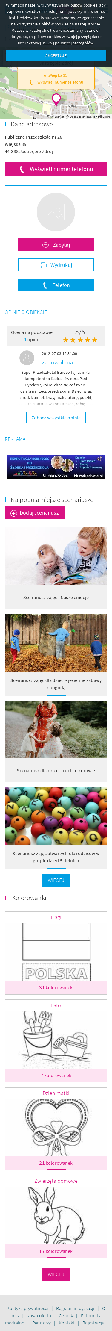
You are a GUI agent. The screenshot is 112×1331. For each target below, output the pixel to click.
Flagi (56, 917)
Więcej (56, 880)
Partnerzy (42, 1323)
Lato (56, 1005)
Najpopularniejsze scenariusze (52, 499)
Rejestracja (93, 1323)
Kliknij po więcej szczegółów (68, 43)
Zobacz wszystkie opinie (56, 418)
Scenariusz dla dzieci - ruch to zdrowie (56, 770)
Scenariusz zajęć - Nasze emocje (56, 597)
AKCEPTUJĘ (55, 55)
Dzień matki (56, 1093)
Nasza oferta (39, 1315)
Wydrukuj (60, 264)
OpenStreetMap (81, 116)
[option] (56, 379)
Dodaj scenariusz (39, 512)
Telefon (60, 285)
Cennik (66, 1315)
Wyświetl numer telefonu (61, 169)
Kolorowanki (29, 897)
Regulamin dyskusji (75, 1308)
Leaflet (59, 116)
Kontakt (67, 1323)
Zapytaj (60, 244)
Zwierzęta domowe (56, 1180)
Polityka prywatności (28, 1308)
